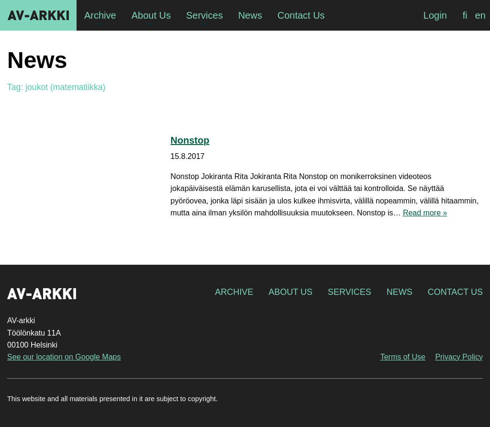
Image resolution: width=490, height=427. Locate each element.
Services (349, 292)
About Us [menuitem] (151, 15)
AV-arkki (38, 15)
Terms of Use (402, 357)
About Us (290, 292)
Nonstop (189, 140)
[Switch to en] (480, 15)
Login (435, 15)
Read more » (425, 213)
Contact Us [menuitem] (301, 15)
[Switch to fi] (465, 15)
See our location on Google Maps (64, 357)
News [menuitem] (250, 15)
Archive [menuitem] (100, 15)
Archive (234, 292)
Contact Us (455, 292)
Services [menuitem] (204, 15)
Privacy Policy (459, 357)
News (399, 292)
